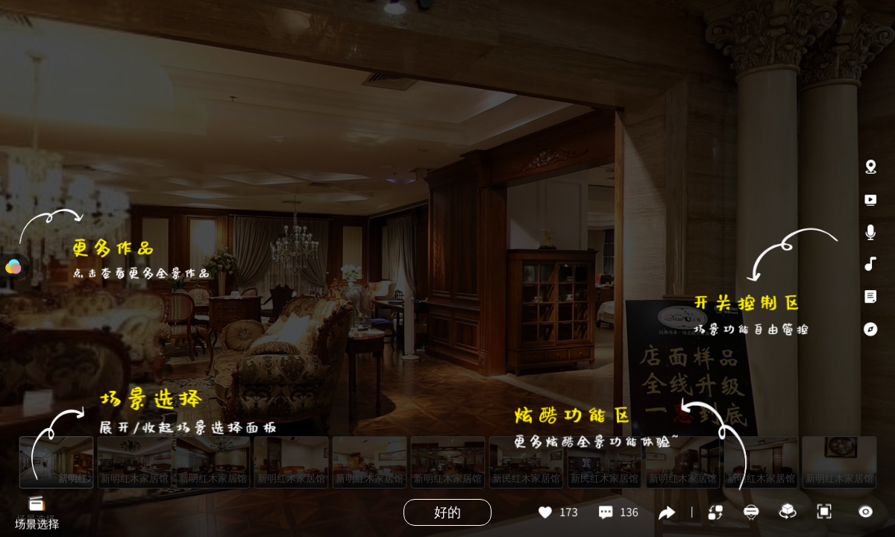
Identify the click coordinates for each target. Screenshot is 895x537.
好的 (447, 512)
